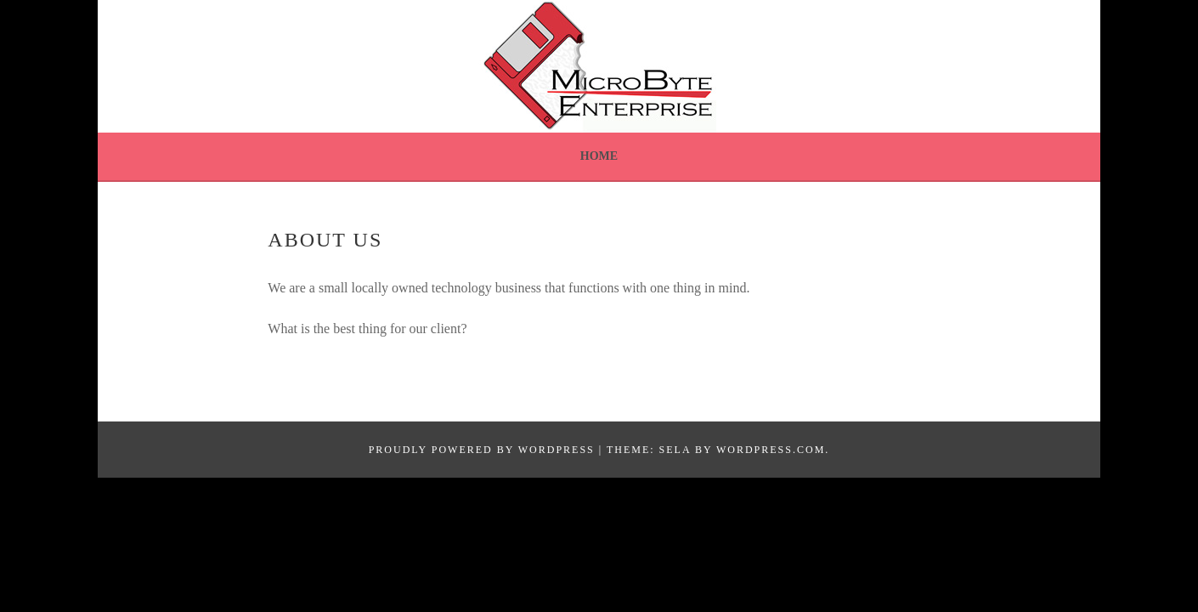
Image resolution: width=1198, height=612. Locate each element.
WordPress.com (770, 450)
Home (599, 156)
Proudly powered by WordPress (482, 450)
